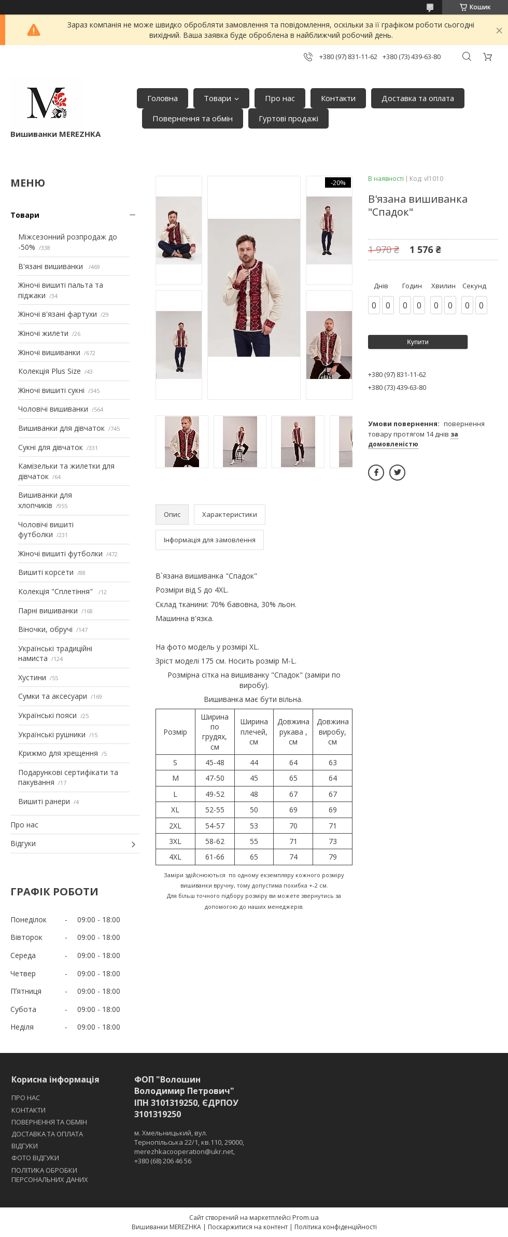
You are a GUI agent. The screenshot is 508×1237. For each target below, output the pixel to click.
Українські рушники (52, 734)
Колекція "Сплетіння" (56, 591)
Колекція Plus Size (49, 371)
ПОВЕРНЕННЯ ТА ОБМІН (49, 1122)
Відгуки (23, 843)
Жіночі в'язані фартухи (57, 314)
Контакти (338, 98)
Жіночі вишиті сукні (51, 390)
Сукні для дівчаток (50, 447)
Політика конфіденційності (335, 1226)
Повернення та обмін (192, 118)
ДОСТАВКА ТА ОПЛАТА (47, 1133)
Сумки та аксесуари (52, 696)
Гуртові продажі (288, 118)
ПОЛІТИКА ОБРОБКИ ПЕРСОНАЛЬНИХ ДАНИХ (49, 1174)
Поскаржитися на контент (248, 1226)
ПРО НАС (25, 1097)
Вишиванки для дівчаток (61, 428)
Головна (162, 98)
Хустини (32, 677)
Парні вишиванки (48, 610)
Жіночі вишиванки (49, 352)
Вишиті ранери (44, 801)
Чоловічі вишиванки (53, 409)
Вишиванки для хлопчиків (45, 500)
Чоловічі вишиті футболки (46, 529)
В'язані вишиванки (51, 266)
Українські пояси (47, 715)
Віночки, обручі (45, 629)
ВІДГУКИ (24, 1145)
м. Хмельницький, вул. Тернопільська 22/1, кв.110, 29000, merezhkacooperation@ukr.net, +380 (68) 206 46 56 (189, 1147)
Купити (418, 342)
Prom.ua (305, 1217)
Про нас (280, 98)
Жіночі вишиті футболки (60, 553)
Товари (217, 98)
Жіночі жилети (43, 333)
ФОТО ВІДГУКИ (35, 1157)
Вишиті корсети (46, 572)
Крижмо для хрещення (58, 753)
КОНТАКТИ (28, 1110)
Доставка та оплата (418, 98)
